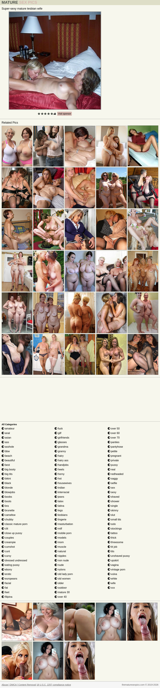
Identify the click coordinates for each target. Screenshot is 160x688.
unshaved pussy (119, 555)
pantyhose (115, 446)
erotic (6, 574)
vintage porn (116, 569)
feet (5, 592)
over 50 (114, 428)
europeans (9, 578)
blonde (7, 487)
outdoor (61, 587)
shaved (113, 496)
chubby (7, 519)
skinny (113, 510)
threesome (115, 542)
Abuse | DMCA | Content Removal (19, 684)
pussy (113, 465)
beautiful (8, 460)
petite (112, 451)
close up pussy (12, 533)
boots (6, 501)
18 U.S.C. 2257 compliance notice (54, 684)
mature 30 (62, 592)
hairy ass (61, 460)
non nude (62, 560)
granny (60, 451)
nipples (60, 555)
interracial (62, 492)
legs (59, 510)
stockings (115, 528)
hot (58, 478)
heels (59, 469)
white (112, 578)
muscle (60, 546)
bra (5, 505)
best (6, 465)
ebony (7, 569)
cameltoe (8, 515)
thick (112, 537)
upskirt (113, 560)
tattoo (112, 533)
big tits (7, 474)
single (113, 505)
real (111, 469)
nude (59, 565)
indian (60, 487)
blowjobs (8, 492)
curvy (6, 555)
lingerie (60, 519)
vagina (113, 565)
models (60, 537)
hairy (59, 455)
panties (113, 442)
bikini (6, 478)
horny (59, 474)
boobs (7, 496)
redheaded (115, 474)
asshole (8, 446)
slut (111, 515)
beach (7, 455)
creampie (9, 542)
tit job (112, 546)
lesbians (61, 515)
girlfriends (62, 437)
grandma (61, 446)
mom (59, 542)
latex (59, 501)
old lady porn (64, 574)
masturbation (64, 524)
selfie (112, 483)
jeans (59, 496)
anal (6, 433)
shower (113, 501)
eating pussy (10, 565)
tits (111, 551)
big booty (8, 469)
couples (8, 537)
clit (5, 528)
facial (6, 583)
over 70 (114, 437)
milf (58, 528)
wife (112, 583)
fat (5, 587)
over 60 (114, 433)
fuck (59, 428)
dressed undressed (14, 560)
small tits (114, 519)
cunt (6, 551)
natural (60, 551)
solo (112, 524)
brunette (8, 510)
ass (5, 442)
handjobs (61, 465)
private (113, 460)
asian (6, 437)
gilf (58, 433)
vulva (112, 574)
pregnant (114, 455)
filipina (7, 596)
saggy (113, 478)
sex (111, 487)
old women (62, 578)
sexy (112, 492)
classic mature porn (14, 524)
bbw (6, 451)
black (6, 483)
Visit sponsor (64, 113)
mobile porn (63, 533)
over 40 (61, 596)
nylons (60, 569)
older (59, 583)
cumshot (8, 546)
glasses (61, 442)
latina (59, 505)
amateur (8, 428)
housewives (63, 483)
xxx (111, 587)
